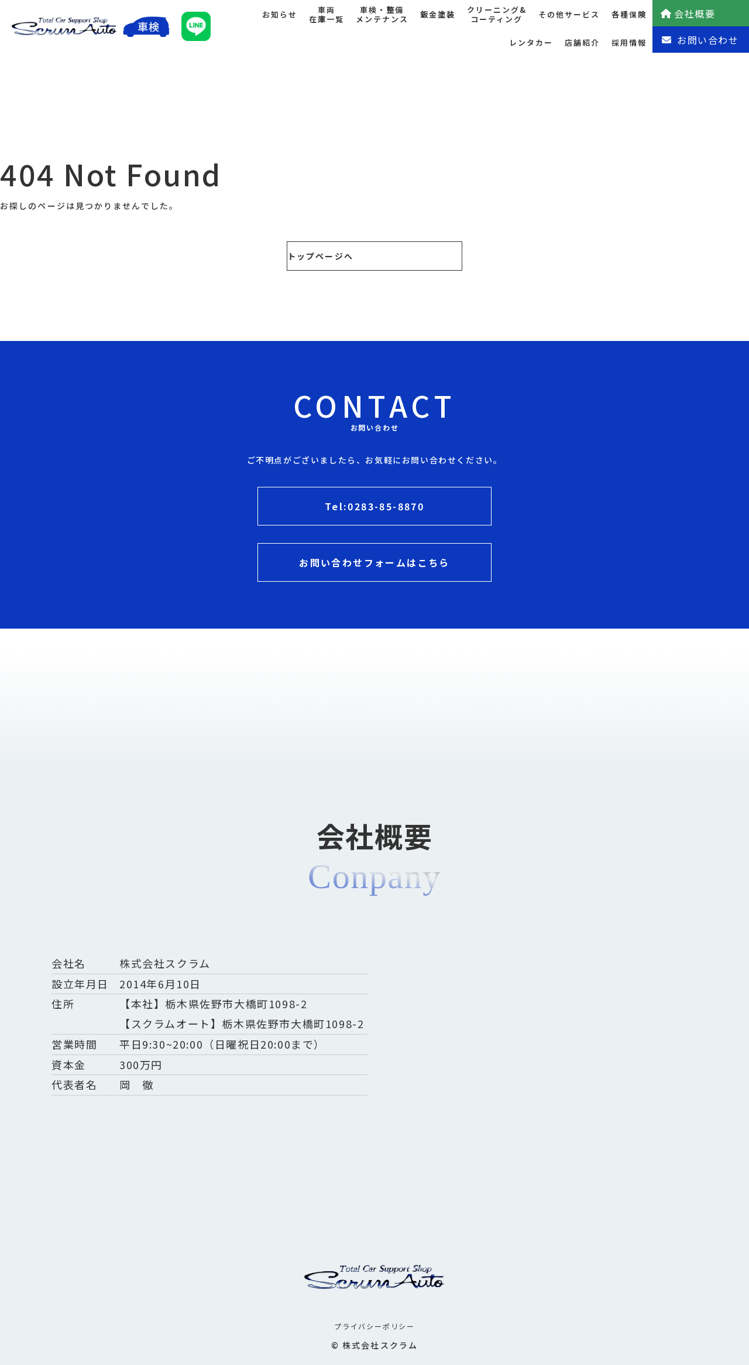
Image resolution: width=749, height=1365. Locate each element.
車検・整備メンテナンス (382, 14)
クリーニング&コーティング (497, 14)
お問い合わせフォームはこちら (374, 562)
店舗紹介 (582, 42)
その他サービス (569, 14)
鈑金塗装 (437, 14)
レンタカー (531, 42)
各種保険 (629, 14)
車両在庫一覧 (326, 14)
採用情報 (629, 42)
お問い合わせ (700, 40)
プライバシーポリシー (374, 1326)
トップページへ (320, 256)
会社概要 (687, 13)
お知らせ (279, 14)
